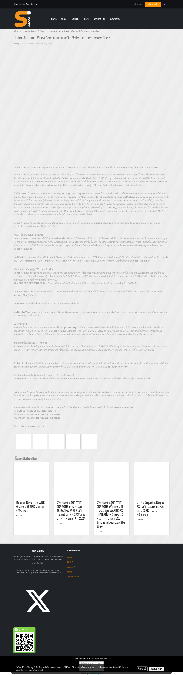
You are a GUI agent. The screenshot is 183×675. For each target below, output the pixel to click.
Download (115, 18)
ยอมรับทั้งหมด (156, 669)
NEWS (87, 18)
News (69, 572)
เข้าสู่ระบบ (138, 4)
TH (166, 4)
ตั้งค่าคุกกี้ (142, 669)
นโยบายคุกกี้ (38, 670)
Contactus (99, 18)
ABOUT (64, 18)
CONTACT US (73, 576)
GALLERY (76, 18)
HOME (54, 18)
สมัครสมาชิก (153, 4)
